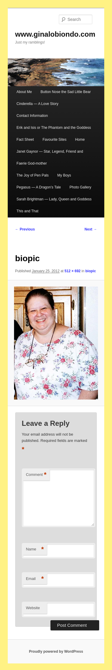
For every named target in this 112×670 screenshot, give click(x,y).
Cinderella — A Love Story (37, 104)
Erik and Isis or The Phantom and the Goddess (53, 128)
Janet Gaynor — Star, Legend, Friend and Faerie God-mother (49, 157)
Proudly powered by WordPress (56, 651)
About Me (24, 92)
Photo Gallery (80, 187)
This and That (27, 211)
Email (35, 579)
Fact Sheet (25, 139)
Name (35, 549)
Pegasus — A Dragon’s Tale (38, 187)
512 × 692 (73, 271)
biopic (90, 271)
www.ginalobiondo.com (55, 34)
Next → (91, 229)
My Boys (64, 175)
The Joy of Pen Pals (32, 175)
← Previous (25, 229)
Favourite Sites (54, 139)
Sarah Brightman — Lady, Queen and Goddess (53, 199)
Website (33, 608)
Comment (36, 475)
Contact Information (32, 116)
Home (80, 139)
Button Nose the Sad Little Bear (66, 92)
